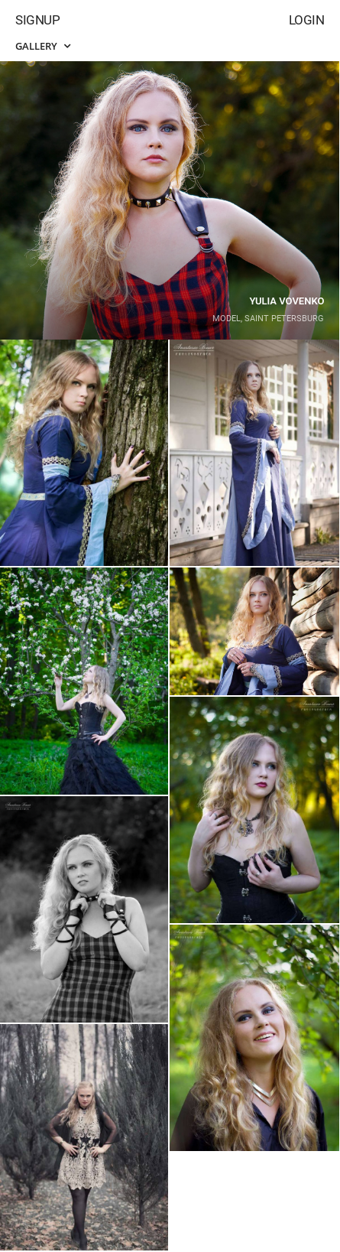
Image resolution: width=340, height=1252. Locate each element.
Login (307, 20)
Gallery (42, 46)
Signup (37, 20)
